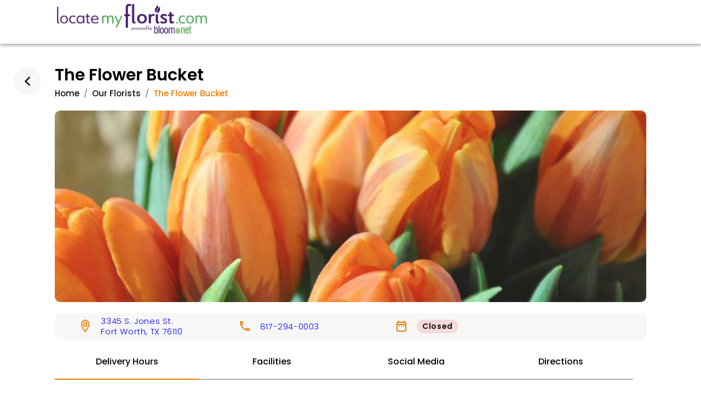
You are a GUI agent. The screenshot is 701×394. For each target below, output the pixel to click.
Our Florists (116, 93)
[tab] (127, 362)
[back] (27, 81)
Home (67, 93)
